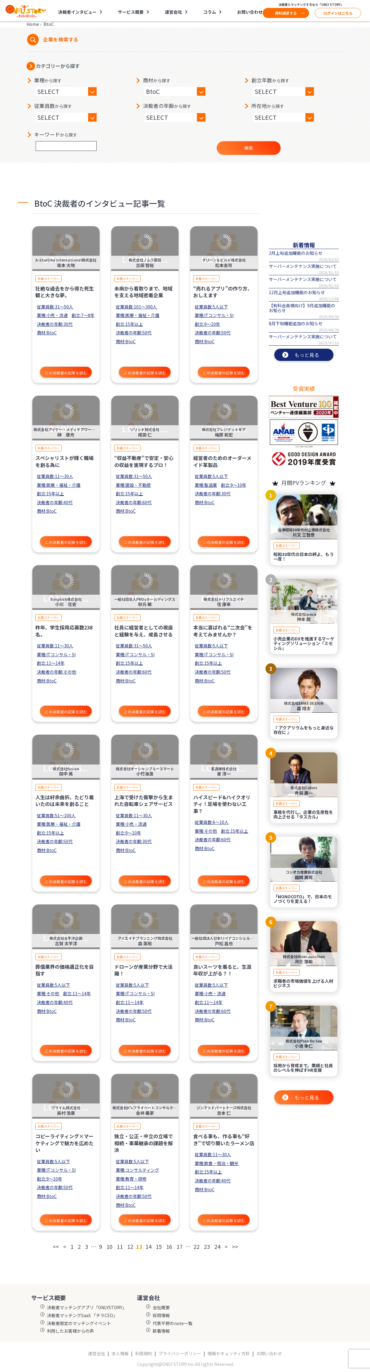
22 (197, 1246)
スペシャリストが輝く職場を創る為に (64, 461)
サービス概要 (131, 12)
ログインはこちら (338, 13)
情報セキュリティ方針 (229, 1353)
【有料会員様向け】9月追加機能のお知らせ (302, 307)
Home (33, 24)
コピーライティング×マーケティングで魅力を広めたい (64, 1142)
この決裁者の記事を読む (66, 372)
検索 (248, 148)
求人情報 (120, 1353)
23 (207, 1246)
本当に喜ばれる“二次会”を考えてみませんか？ (222, 631)
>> (235, 1246)
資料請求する (286, 13)
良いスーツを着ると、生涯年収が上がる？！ (222, 970)
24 (217, 1246)
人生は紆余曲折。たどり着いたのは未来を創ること (64, 800)
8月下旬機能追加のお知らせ (295, 323)
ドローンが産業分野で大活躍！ (143, 970)
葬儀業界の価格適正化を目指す (64, 970)
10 (109, 1246)
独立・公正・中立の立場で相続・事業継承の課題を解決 (143, 1142)
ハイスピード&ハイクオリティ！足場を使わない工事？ (222, 803)
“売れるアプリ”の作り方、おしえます (222, 292)
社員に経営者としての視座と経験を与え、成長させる (143, 631)
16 (169, 1246)
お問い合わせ (250, 12)
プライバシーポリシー (179, 1353)
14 (148, 1246)
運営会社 (173, 12)
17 (179, 1246)
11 (120, 1246)
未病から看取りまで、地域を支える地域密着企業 (143, 292)
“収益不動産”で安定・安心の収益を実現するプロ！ (143, 461)
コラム (209, 12)
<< (56, 1246)
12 (130, 1246)
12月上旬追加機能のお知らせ (297, 292)
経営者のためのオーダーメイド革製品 (222, 461)
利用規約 (143, 1353)
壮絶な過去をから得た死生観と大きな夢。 (64, 292)
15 (159, 1246)
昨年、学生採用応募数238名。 (63, 631)
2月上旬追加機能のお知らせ (295, 253)
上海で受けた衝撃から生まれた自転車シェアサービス (143, 800)
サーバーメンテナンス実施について (303, 266)
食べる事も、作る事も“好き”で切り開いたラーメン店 (223, 1139)
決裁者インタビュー (77, 12)
